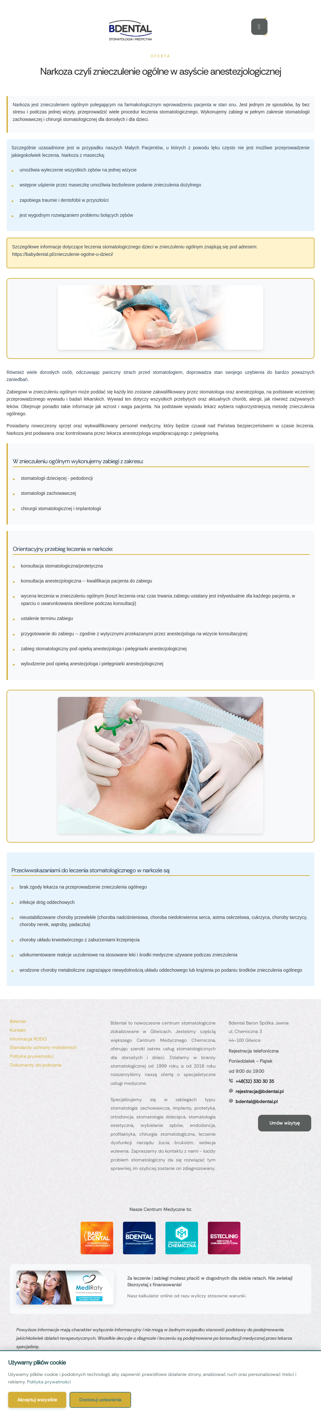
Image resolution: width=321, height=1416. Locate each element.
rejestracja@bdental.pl (259, 1091)
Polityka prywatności (49, 1382)
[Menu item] (57, 1021)
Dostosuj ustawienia (100, 1400)
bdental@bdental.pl (257, 1101)
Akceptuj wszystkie (37, 1400)
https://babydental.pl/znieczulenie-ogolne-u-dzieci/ (62, 254)
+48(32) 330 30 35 (255, 1081)
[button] (284, 1123)
